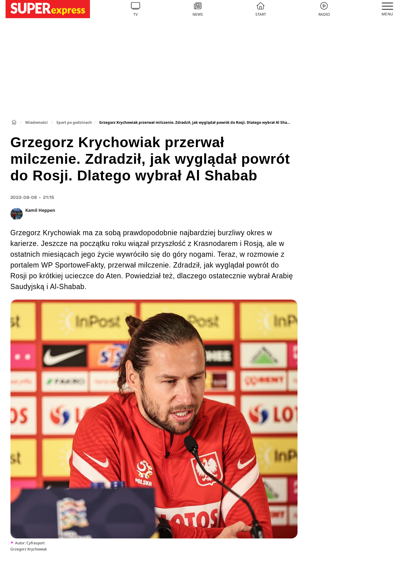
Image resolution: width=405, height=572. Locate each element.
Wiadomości (36, 122)
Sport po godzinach (74, 122)
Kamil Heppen (40, 210)
